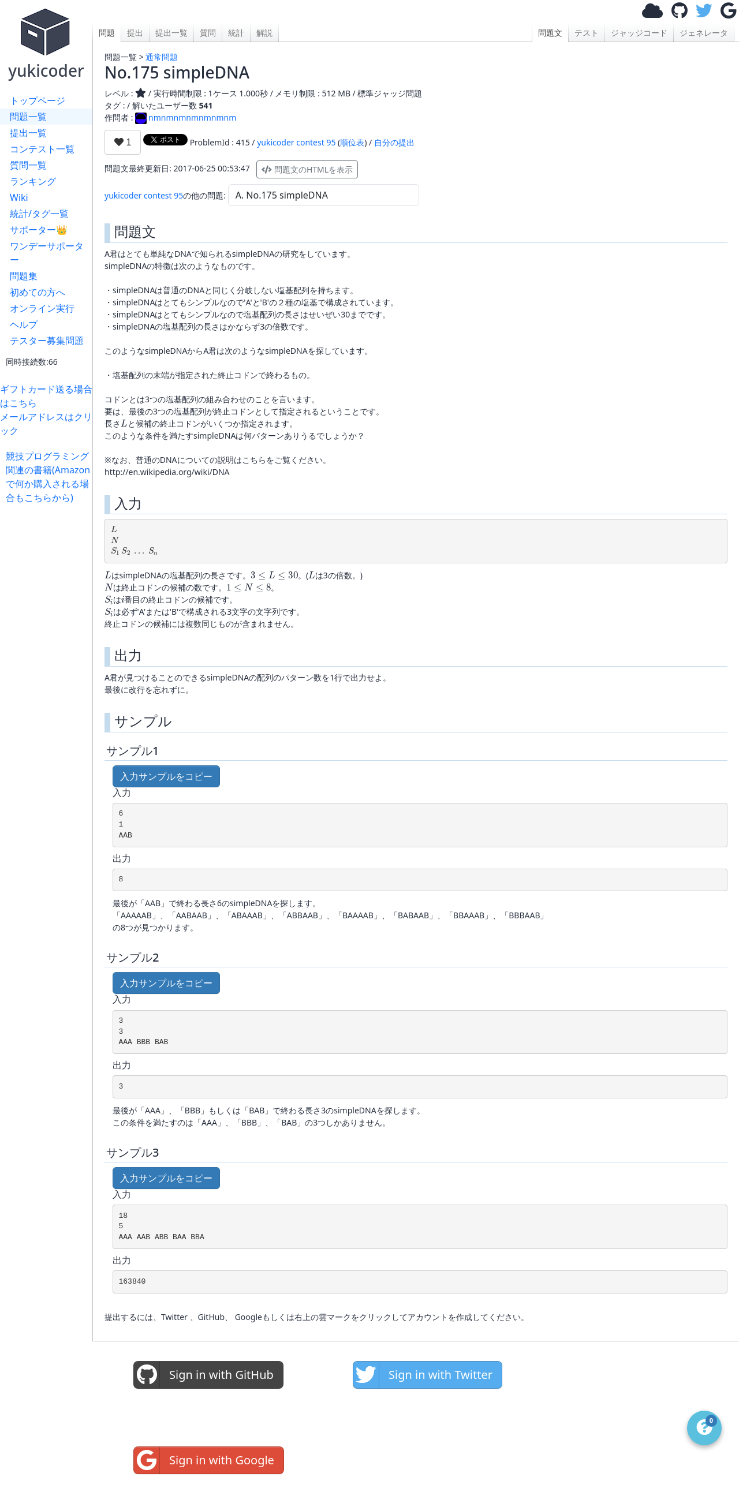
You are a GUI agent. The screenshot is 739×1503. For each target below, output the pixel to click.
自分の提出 (394, 142)
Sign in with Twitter (422, 1375)
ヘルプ (24, 324)
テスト (586, 32)
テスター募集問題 (47, 340)
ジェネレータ (704, 32)
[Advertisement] (49, 677)
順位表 (352, 142)
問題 (107, 32)
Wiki (19, 197)
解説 (264, 32)
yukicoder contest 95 (296, 142)
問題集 (24, 276)
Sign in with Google (204, 1460)
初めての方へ (37, 292)
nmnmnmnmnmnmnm (185, 117)
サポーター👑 (39, 229)
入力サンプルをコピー (166, 776)
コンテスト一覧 (42, 149)
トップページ (37, 100)
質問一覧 (28, 165)
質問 (208, 32)
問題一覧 (28, 116)
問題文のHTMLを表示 (307, 169)
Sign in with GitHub (204, 1375)
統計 (236, 32)
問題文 (550, 32)
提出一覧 (28, 132)
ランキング (33, 181)
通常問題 (161, 56)
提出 (135, 32)
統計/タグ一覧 (39, 213)
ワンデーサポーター (47, 253)
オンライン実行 (42, 308)
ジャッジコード (639, 32)
